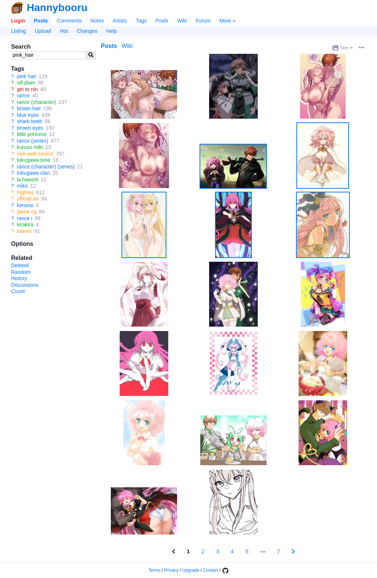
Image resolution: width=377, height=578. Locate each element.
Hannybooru (57, 7)
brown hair (29, 108)
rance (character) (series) (46, 167)
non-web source (35, 154)
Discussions (25, 285)
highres (25, 192)
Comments (69, 21)
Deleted (20, 265)
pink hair (26, 76)
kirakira (25, 224)
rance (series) (33, 141)
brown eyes (30, 128)
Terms (154, 570)
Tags (141, 21)
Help (111, 31)
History (19, 278)
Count (18, 291)
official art (28, 199)
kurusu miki (30, 147)
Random (21, 272)
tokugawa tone (33, 160)
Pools (161, 21)
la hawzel (27, 179)
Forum (203, 21)
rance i (24, 218)
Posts (41, 21)
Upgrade (190, 570)
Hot (64, 31)
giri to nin (27, 89)
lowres (24, 231)
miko (22, 186)
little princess (32, 134)
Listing (18, 31)
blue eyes (28, 115)
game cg (27, 212)
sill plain (26, 83)
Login (18, 21)
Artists (120, 21)
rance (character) (36, 102)
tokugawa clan (33, 173)
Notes (97, 21)
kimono (25, 205)
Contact (210, 570)
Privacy (171, 570)
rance (23, 95)
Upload (43, 31)
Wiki (182, 21)
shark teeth (29, 121)
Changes (87, 31)
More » (227, 21)
